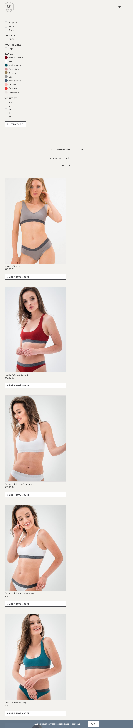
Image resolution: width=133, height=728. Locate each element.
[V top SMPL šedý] (35, 221)
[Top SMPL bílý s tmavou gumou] (35, 547)
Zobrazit (59, 158)
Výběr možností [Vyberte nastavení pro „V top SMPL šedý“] (18, 277)
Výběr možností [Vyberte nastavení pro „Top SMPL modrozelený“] (18, 712)
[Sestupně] (82, 149)
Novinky (13, 30)
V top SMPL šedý (12, 266)
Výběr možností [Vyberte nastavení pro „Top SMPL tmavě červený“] (18, 385)
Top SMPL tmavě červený (16, 375)
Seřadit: (60, 149)
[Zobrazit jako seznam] (69, 166)
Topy (11, 48)
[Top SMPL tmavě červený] (35, 329)
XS (10, 102)
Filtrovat (15, 124)
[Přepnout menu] (126, 7)
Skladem (13, 22)
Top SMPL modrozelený (15, 701)
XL (10, 116)
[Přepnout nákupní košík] (119, 6)
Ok (93, 723)
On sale (12, 26)
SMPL (11, 39)
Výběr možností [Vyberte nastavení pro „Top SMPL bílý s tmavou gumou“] (18, 603)
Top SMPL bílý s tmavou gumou (19, 592)
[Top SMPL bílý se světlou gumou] (35, 438)
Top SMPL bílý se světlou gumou (20, 483)
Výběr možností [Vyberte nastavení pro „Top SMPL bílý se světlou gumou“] (18, 494)
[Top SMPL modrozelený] (35, 656)
